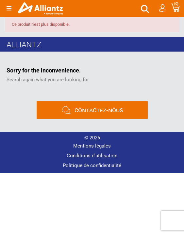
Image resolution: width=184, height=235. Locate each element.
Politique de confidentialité (92, 165)
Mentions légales (92, 146)
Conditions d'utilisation (92, 156)
